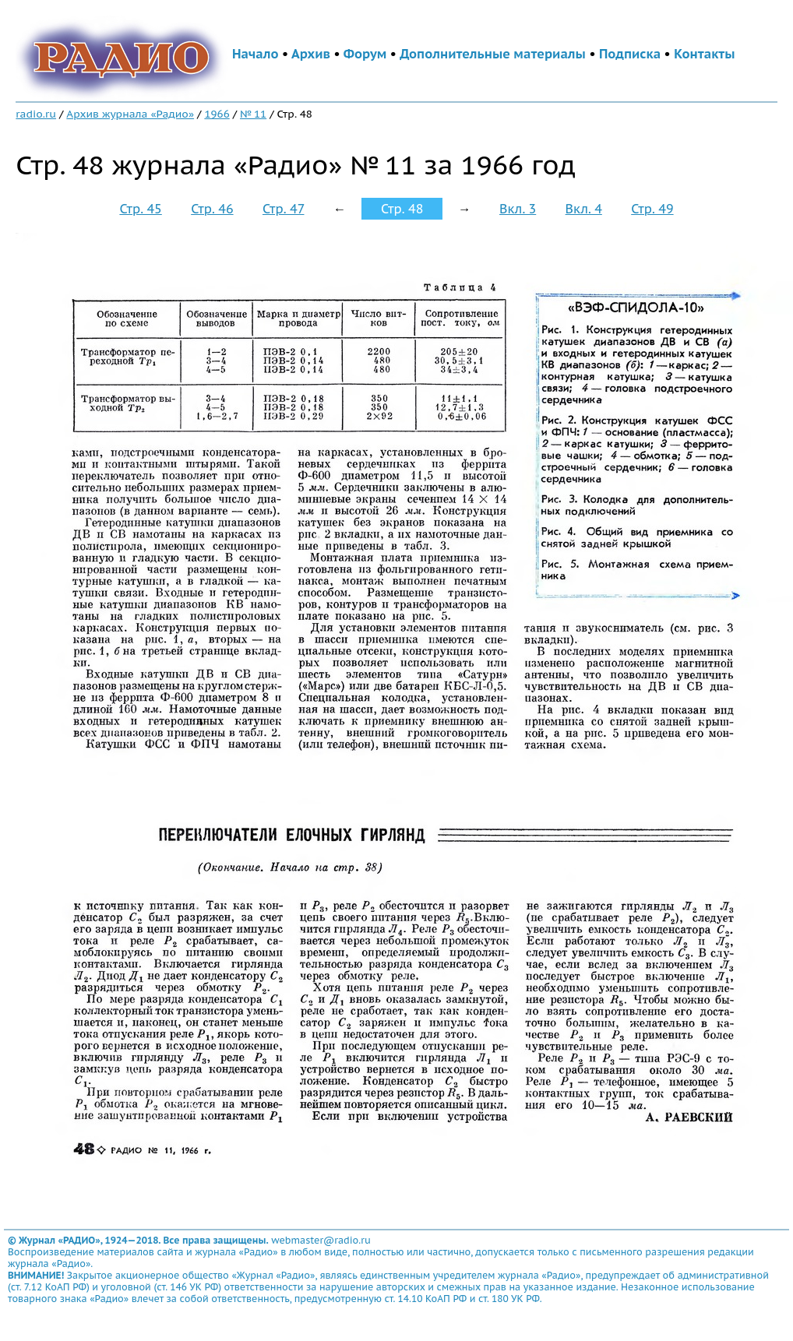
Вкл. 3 (517, 208)
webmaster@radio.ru (321, 1240)
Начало (255, 53)
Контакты (704, 53)
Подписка (630, 53)
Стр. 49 (652, 208)
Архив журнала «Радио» (130, 114)
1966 (216, 114)
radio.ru (36, 114)
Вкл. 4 (584, 208)
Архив (310, 53)
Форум (365, 53)
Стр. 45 (140, 208)
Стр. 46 (212, 208)
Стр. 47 (284, 208)
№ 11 (253, 114)
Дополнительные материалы (493, 53)
